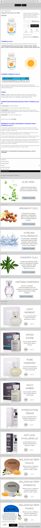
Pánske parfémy (5, 163)
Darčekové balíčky (5, 167)
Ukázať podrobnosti (4, 524)
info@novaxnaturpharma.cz (25, 151)
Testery (20, 165)
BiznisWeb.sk (37, 526)
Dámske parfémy (5, 161)
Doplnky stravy (5, 171)
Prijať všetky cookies (13, 525)
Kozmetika (3, 159)
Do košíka (34, 25)
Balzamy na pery (5, 169)
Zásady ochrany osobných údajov (8, 521)
